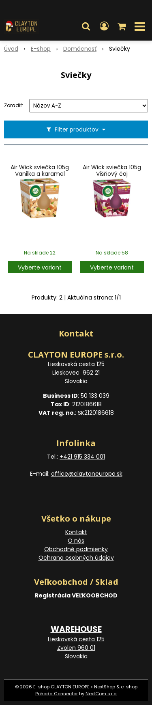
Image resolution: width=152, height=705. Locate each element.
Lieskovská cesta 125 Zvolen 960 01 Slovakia (76, 647)
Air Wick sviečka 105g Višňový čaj (112, 170)
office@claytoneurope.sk (86, 474)
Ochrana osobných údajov (76, 558)
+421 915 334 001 (82, 457)
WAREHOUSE (76, 629)
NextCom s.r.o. (101, 693)
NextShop (104, 686)
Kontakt (76, 532)
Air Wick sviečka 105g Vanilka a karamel (40, 170)
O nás (76, 541)
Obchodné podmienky (76, 549)
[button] (86, 26)
